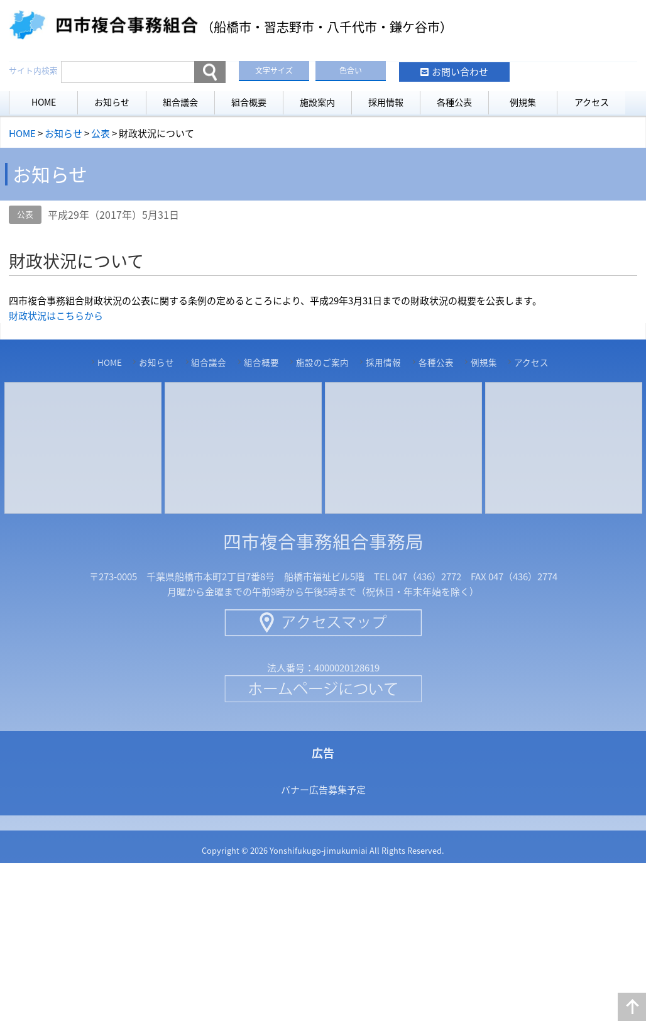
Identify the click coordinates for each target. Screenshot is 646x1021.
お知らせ (111, 102)
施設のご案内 (322, 362)
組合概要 (248, 102)
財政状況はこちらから (56, 316)
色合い (350, 70)
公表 (25, 214)
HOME (43, 102)
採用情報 (385, 102)
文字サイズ (274, 70)
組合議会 (180, 102)
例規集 (523, 102)
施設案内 (317, 102)
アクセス (591, 102)
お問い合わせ (460, 72)
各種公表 (454, 102)
